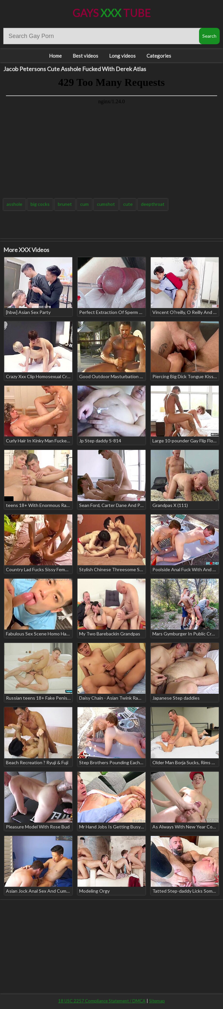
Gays (112, 13)
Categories (158, 56)
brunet (65, 204)
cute (128, 204)
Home (55, 56)
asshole (14, 204)
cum (84, 204)
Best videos (85, 56)
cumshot (106, 204)
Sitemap (157, 1000)
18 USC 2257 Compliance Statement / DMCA (101, 1000)
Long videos (122, 56)
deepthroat (153, 204)
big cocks (40, 204)
